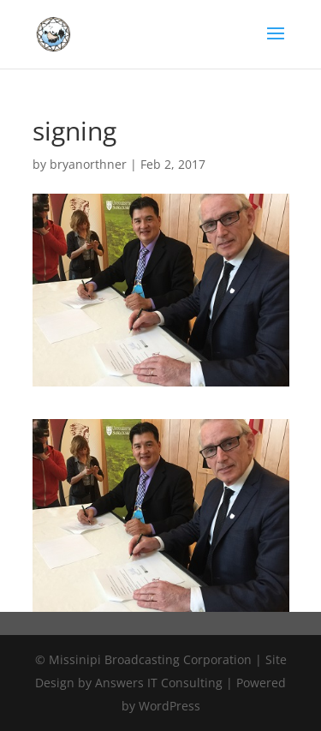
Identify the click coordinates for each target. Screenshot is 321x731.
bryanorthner (88, 164)
